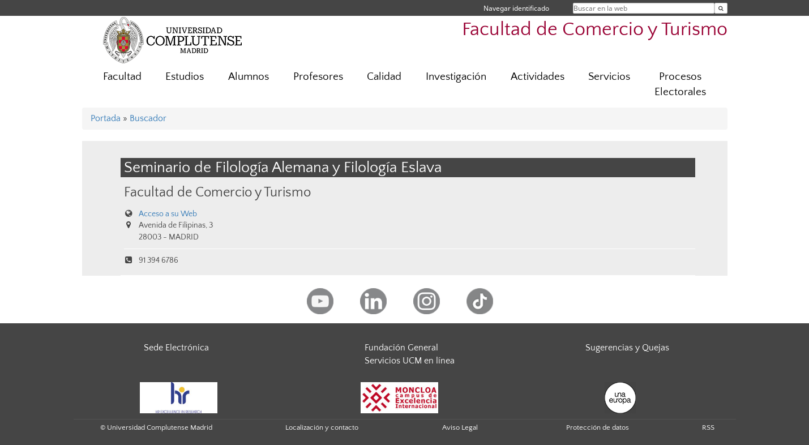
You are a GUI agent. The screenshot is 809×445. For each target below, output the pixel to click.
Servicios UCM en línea (410, 361)
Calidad (384, 77)
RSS (708, 427)
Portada (106, 118)
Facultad (122, 77)
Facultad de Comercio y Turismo (594, 29)
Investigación (456, 77)
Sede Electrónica (176, 348)
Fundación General (401, 348)
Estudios (184, 77)
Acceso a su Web (168, 214)
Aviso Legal (460, 427)
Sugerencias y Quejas (627, 348)
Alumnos (248, 77)
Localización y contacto (321, 427)
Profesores (318, 77)
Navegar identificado (516, 8)
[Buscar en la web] (720, 8)
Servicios (609, 77)
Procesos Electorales (680, 84)
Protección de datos (597, 427)
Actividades (537, 77)
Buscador (148, 118)
